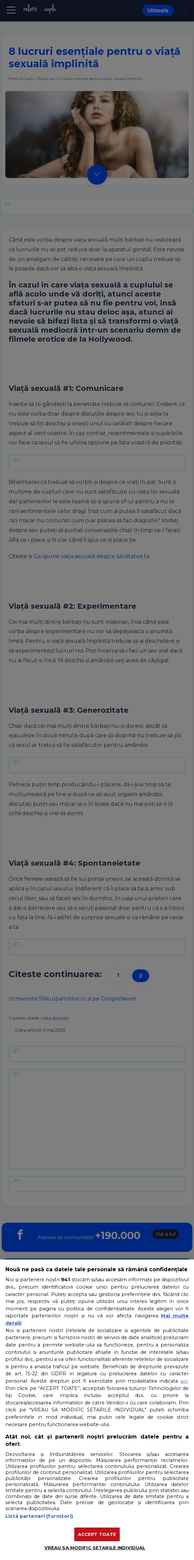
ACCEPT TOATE (97, 1534)
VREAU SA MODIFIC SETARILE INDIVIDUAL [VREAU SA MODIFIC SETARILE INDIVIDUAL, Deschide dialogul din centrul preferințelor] (95, 1547)
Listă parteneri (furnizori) (39, 1516)
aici (184, 1381)
